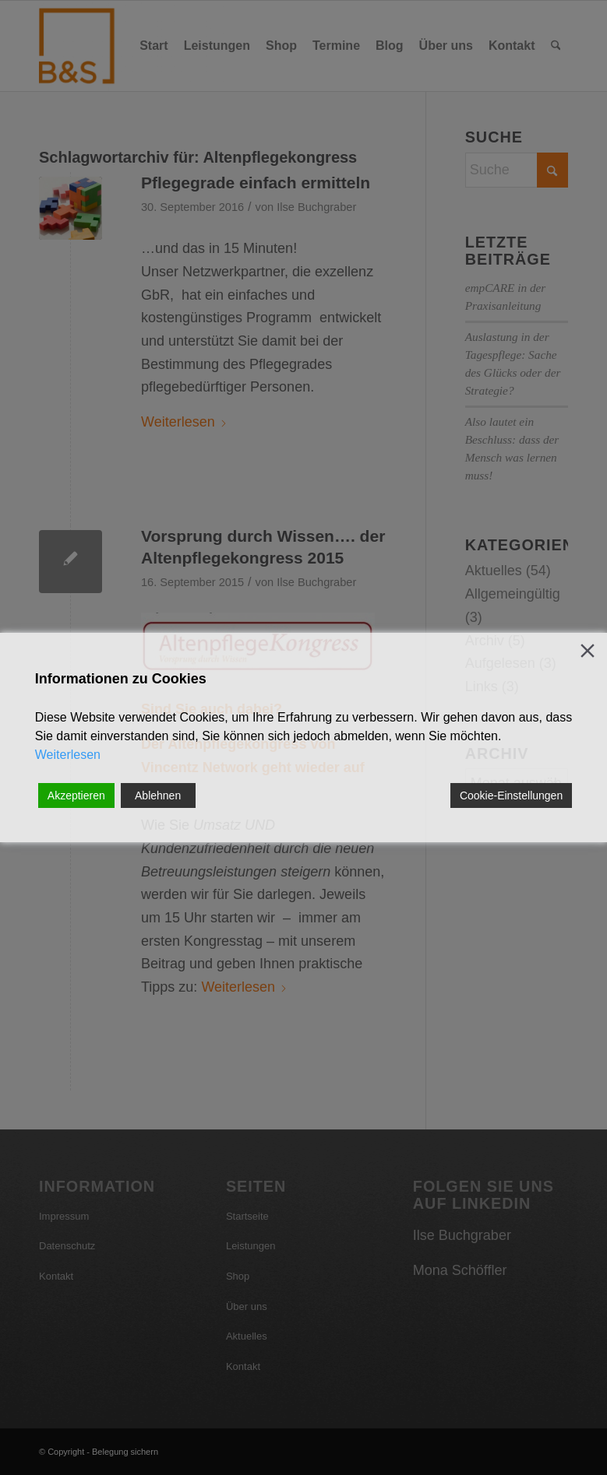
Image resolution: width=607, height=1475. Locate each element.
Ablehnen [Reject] (158, 795)
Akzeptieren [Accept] (76, 795)
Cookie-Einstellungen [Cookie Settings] (511, 795)
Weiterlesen (68, 754)
